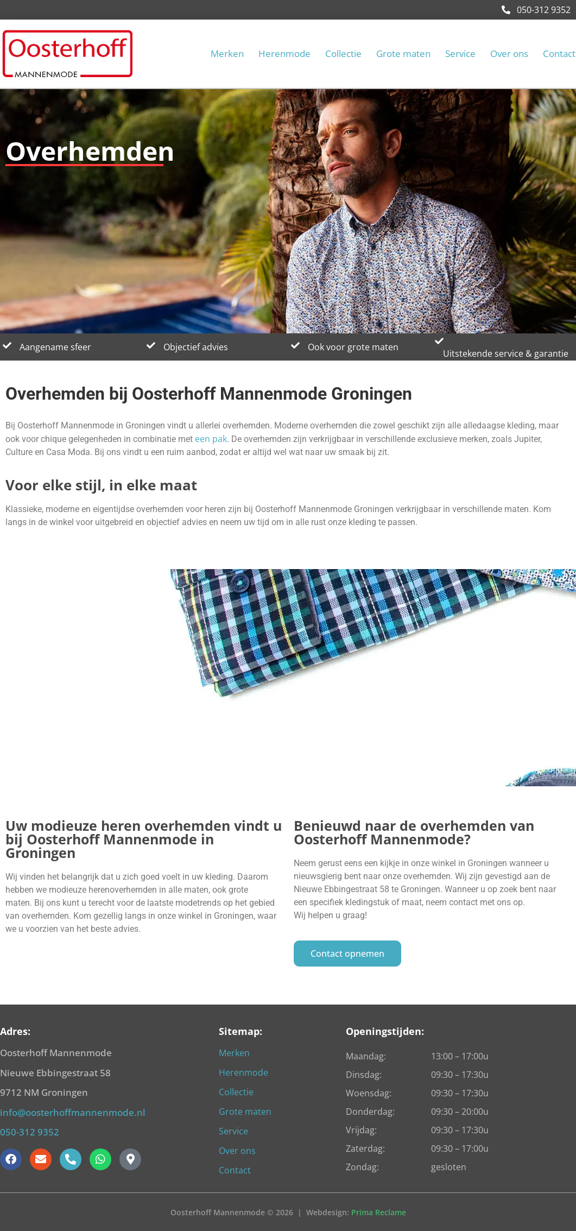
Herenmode (284, 53)
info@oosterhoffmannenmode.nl (72, 1112)
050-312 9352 (536, 10)
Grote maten (403, 53)
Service (460, 53)
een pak (211, 439)
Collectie (343, 53)
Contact (559, 53)
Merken (227, 53)
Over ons (509, 53)
